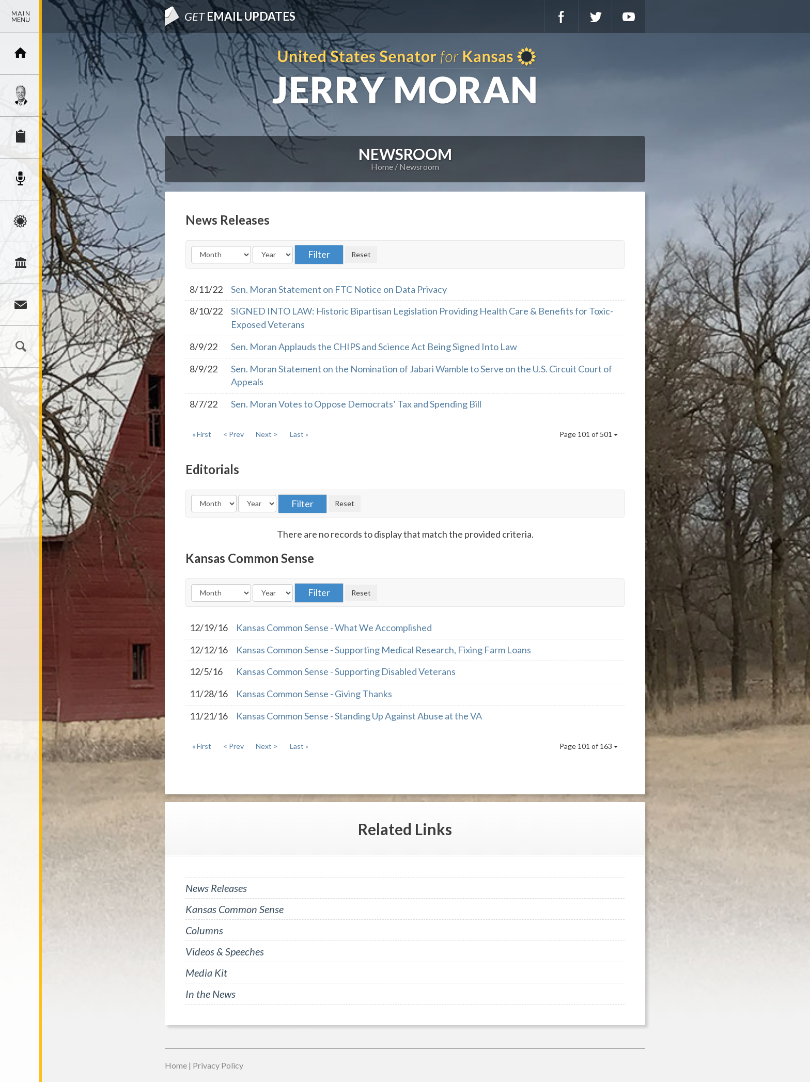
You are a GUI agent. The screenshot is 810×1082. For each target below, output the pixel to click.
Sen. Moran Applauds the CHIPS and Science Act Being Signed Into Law (374, 346)
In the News (210, 993)
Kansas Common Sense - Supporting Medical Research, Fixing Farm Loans (383, 649)
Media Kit (206, 972)
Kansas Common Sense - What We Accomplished (334, 627)
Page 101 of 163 (588, 746)
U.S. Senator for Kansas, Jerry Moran (405, 76)
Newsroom (20, 179)
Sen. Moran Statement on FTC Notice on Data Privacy (339, 289)
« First (201, 434)
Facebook (561, 16)
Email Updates (239, 16)
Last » (299, 434)
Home (382, 166)
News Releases (216, 888)
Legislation (20, 263)
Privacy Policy (218, 1065)
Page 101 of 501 (588, 434)
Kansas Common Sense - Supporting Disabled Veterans (346, 671)
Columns (204, 930)
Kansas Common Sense (234, 909)
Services (20, 137)
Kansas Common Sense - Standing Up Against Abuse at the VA (359, 716)
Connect (20, 304)
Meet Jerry (20, 95)
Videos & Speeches (224, 951)
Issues (20, 221)
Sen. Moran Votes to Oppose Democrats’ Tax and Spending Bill (356, 404)
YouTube (628, 16)
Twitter (595, 16)
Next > (267, 434)
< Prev (233, 434)
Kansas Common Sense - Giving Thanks (314, 693)
